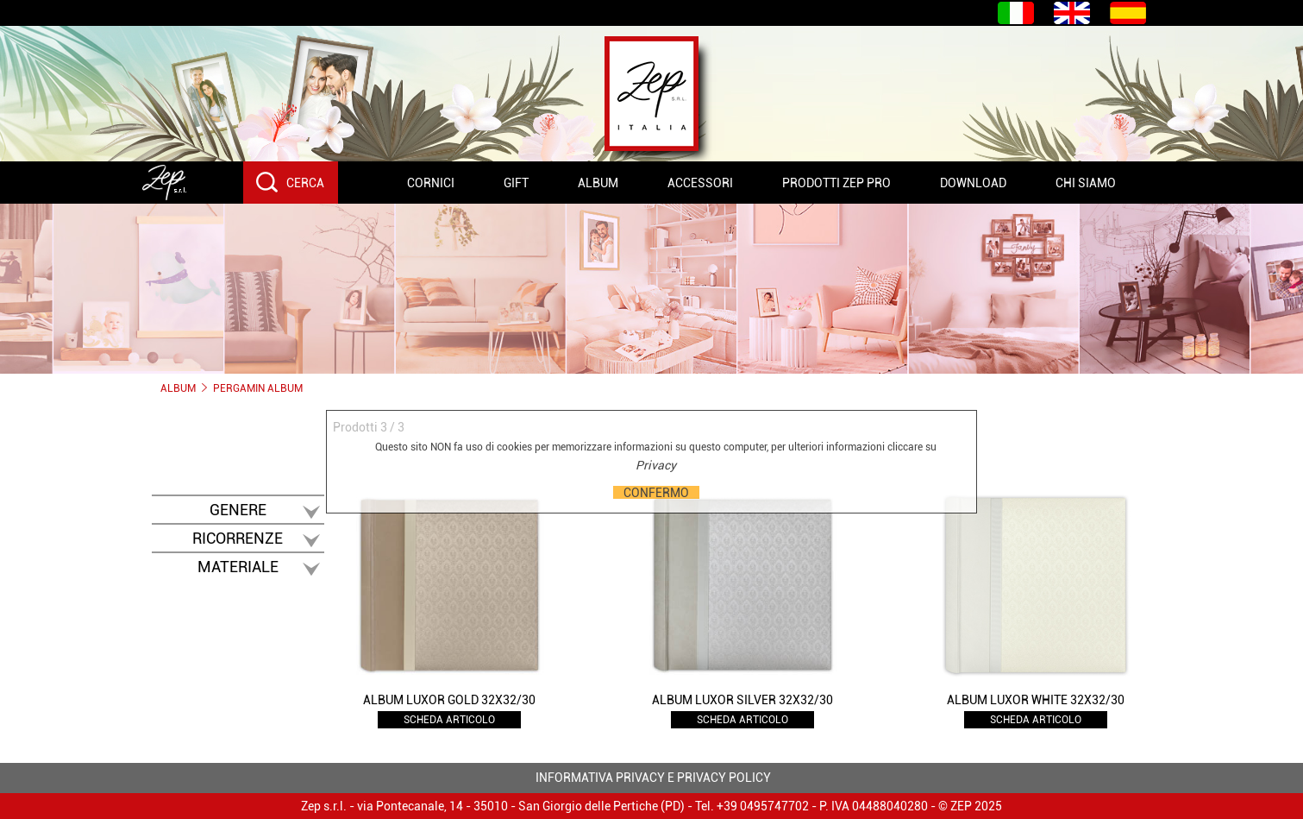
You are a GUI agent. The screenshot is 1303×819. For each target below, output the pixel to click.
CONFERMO (656, 492)
